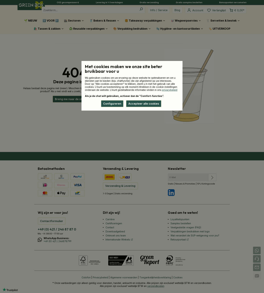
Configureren (112, 103)
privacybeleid (169, 89)
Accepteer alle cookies (143, 103)
